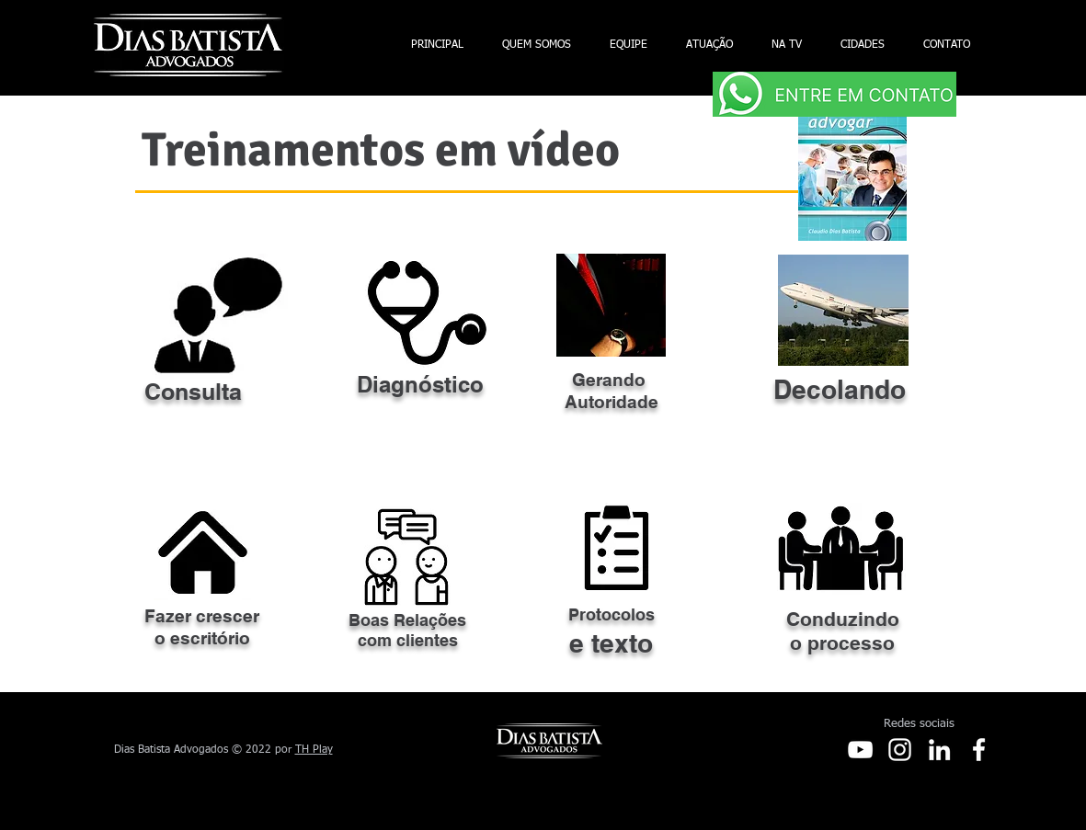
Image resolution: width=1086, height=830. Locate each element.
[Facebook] (979, 749)
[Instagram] (900, 749)
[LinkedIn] (939, 749)
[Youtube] (860, 749)
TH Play (314, 750)
